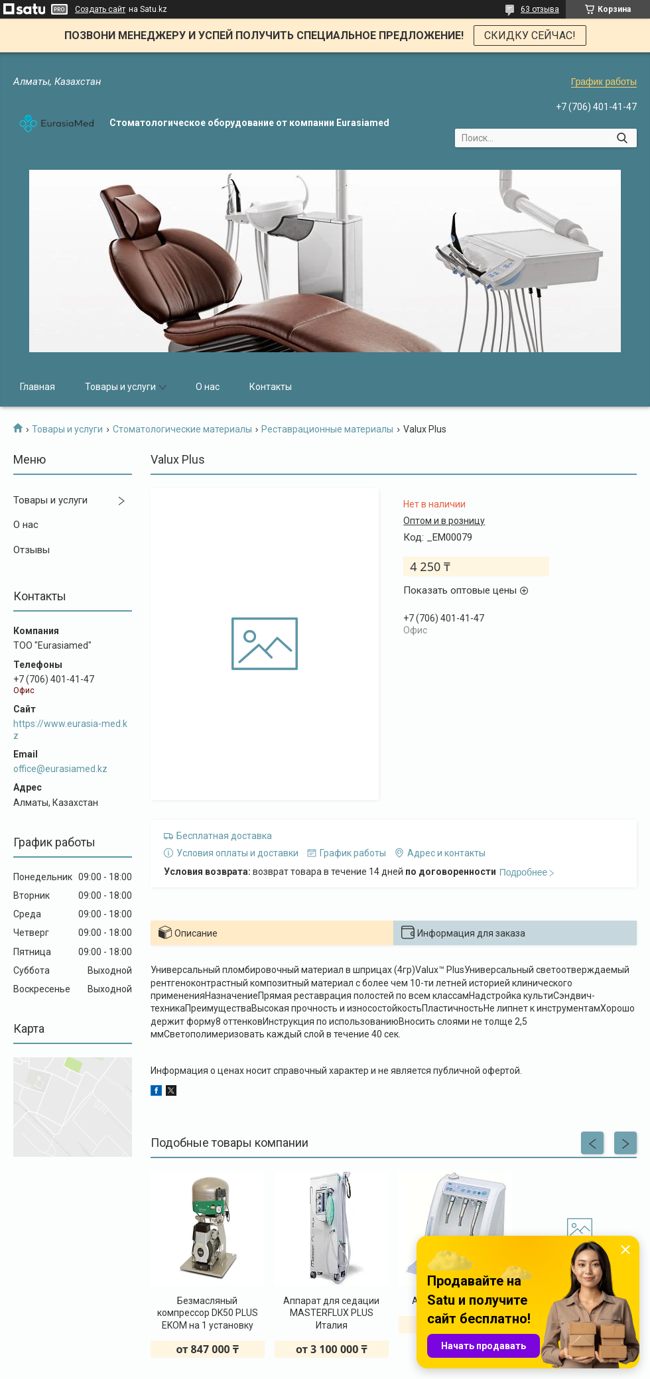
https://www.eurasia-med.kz (70, 729)
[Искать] (622, 138)
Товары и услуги (120, 386)
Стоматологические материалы (182, 429)
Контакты (270, 386)
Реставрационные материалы (327, 429)
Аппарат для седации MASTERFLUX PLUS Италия (331, 1312)
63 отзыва (540, 9)
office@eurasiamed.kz (60, 768)
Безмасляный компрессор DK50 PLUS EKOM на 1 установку (207, 1312)
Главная (37, 386)
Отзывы (31, 550)
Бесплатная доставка (224, 835)
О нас (208, 386)
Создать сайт (100, 9)
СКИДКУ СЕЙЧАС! (530, 35)
